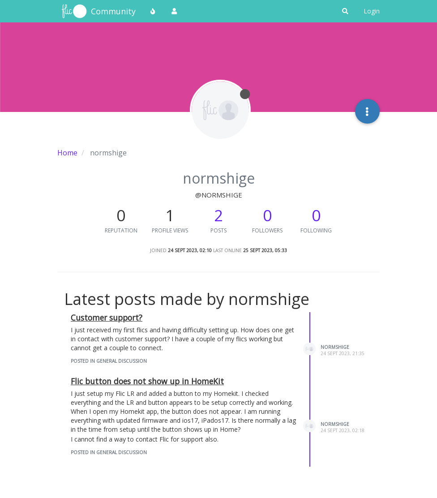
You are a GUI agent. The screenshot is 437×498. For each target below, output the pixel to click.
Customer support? (106, 317)
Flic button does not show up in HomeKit (147, 381)
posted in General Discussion (109, 361)
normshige (335, 347)
